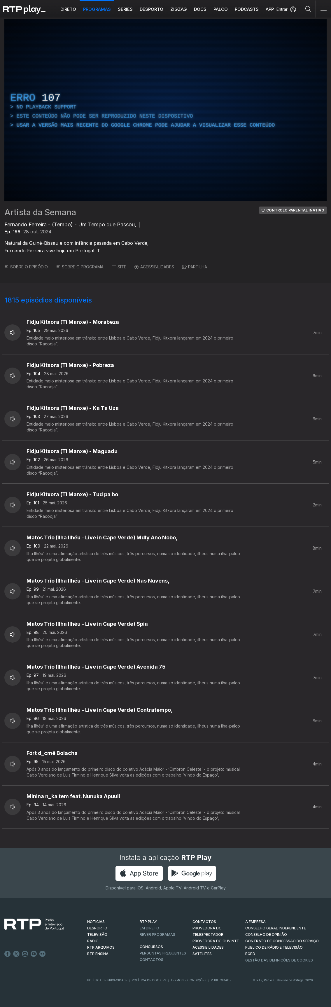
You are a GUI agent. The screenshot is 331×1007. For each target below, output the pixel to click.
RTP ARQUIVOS (101, 947)
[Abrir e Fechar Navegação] (323, 9)
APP (270, 9)
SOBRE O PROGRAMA (80, 266)
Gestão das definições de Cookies (279, 960)
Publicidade (221, 980)
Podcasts (247, 9)
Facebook (7, 954)
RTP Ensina (97, 954)
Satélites (202, 954)
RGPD (250, 954)
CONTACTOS (204, 921)
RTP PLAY (148, 921)
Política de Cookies (149, 980)
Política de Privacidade (107, 980)
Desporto (151, 9)
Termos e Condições (188, 980)
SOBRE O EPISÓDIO (26, 266)
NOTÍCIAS (96, 921)
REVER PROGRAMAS (157, 934)
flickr (42, 954)
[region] (165, 110)
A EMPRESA (255, 921)
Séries (125, 9)
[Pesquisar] (308, 9)
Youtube (34, 954)
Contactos (151, 959)
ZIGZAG (178, 9)
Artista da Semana (40, 212)
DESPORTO (97, 928)
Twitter (16, 954)
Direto (68, 9)
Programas (97, 9)
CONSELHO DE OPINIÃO (266, 934)
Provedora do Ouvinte (215, 941)
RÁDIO (93, 941)
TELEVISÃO (97, 934)
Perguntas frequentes (163, 953)
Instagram (25, 954)
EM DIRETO (149, 928)
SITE (119, 266)
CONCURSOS (151, 947)
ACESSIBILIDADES (154, 266)
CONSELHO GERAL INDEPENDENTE (275, 928)
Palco (220, 9)
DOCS (200, 9)
